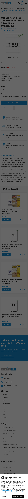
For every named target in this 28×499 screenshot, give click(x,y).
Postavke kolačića (6, 496)
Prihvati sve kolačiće (18, 496)
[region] (14, 249)
